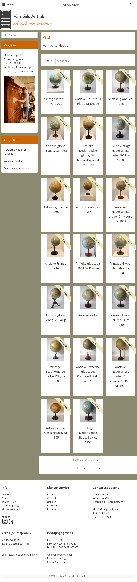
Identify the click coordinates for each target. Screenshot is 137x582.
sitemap (79, 576)
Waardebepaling (10, 505)
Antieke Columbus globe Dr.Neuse (88, 101)
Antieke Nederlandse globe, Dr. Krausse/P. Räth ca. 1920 (120, 376)
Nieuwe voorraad (10, 509)
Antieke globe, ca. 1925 (120, 101)
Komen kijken (8, 501)
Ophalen (51, 501)
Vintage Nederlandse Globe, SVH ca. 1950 (88, 435)
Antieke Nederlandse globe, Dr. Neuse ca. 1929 (120, 214)
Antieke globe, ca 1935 (55, 209)
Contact (5, 498)
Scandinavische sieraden (17, 168)
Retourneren (53, 509)
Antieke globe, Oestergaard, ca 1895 (55, 433)
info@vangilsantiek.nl (15, 67)
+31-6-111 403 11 (102, 516)
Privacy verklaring (56, 558)
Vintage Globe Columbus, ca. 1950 (121, 320)
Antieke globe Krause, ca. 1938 (55, 148)
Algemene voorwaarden (60, 554)
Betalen (51, 494)
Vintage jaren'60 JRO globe (55, 101)
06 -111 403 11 (13, 63)
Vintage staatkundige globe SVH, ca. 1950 (56, 374)
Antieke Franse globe (55, 265)
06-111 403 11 (103, 512)
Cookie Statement (56, 562)
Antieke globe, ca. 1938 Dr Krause (88, 265)
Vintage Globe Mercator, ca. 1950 (121, 268)
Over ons (6, 494)
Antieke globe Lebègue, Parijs (55, 317)
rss (87, 576)
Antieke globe (88, 315)
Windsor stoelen (13, 160)
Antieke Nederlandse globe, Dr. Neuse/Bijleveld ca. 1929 (88, 155)
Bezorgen (52, 505)
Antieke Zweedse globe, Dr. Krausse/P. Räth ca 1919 (88, 374)
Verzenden (52, 498)
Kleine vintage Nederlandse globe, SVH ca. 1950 (120, 153)
